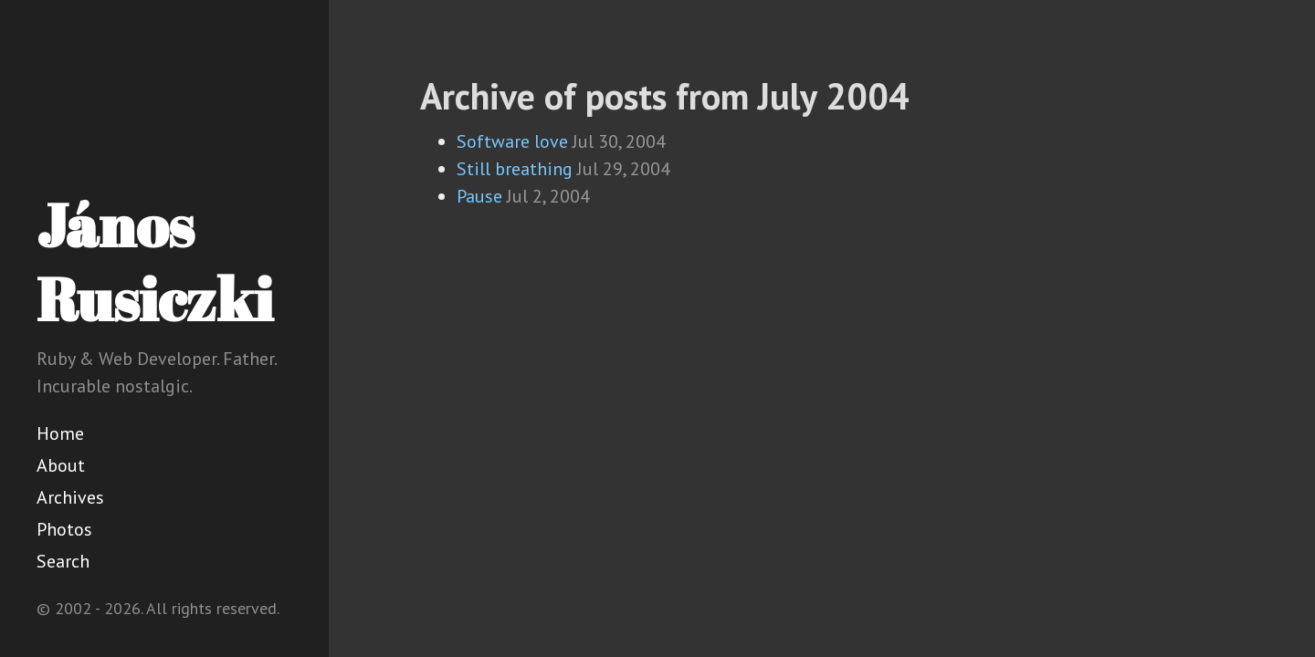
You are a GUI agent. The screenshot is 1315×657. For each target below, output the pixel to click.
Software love (512, 141)
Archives (70, 497)
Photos (64, 529)
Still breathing (515, 169)
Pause (479, 196)
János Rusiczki (155, 261)
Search (63, 561)
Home (60, 433)
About (61, 465)
